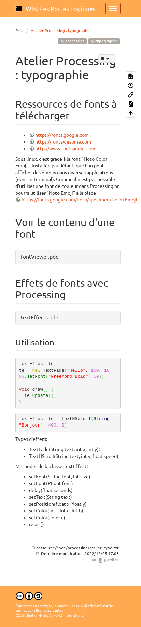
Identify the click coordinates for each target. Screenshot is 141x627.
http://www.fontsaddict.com (66, 148)
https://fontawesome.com (63, 142)
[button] (68, 257)
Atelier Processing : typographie (61, 30)
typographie (103, 41)
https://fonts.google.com (62, 135)
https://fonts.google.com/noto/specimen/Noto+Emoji (79, 200)
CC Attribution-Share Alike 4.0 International (50, 615)
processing (72, 41)
